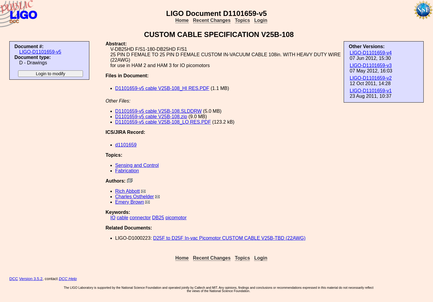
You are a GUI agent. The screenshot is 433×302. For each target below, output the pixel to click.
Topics (242, 20)
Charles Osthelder (134, 196)
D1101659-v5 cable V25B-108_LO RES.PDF (163, 122)
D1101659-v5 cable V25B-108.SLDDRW (158, 111)
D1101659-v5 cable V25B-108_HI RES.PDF (162, 88)
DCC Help (68, 278)
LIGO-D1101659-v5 (40, 51)
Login (260, 20)
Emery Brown (129, 202)
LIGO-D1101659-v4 (371, 52)
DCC (13, 278)
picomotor (175, 217)
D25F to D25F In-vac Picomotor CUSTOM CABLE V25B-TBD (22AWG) (229, 238)
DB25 (158, 217)
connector (140, 217)
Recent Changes (212, 20)
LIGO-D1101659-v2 (371, 78)
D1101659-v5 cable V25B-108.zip (151, 116)
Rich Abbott (127, 191)
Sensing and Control (137, 165)
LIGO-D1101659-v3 (371, 65)
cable (122, 217)
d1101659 (126, 144)
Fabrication (127, 170)
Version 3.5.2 (31, 278)
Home (182, 20)
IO (112, 217)
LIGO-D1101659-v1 (371, 90)
